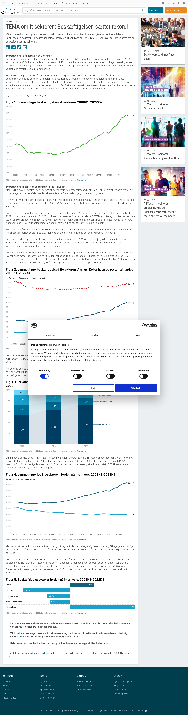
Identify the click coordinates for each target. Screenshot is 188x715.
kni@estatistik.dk (104, 710)
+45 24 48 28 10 (121, 710)
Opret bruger (173, 10)
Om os (6, 690)
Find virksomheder (85, 685)
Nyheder (8, 2)
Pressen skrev (9, 698)
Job (4, 693)
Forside (6, 681)
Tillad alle (136, 388)
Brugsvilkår (119, 685)
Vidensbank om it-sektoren (35, 653)
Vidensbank (69, 2)
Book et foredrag (48, 698)
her (54, 626)
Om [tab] (138, 335)
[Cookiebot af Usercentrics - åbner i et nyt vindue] (144, 325)
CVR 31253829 (136, 710)
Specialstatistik (47, 690)
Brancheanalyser (85, 690)
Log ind (153, 10)
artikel (119, 633)
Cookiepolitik (120, 690)
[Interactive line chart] (70, 140)
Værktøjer (26, 2)
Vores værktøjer (47, 693)
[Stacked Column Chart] (70, 416)
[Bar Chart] (70, 598)
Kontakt (85, 2)
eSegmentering (48, 2)
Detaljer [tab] (94, 335)
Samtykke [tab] (50, 335)
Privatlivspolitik (121, 693)
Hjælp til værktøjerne (123, 681)
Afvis (93, 388)
